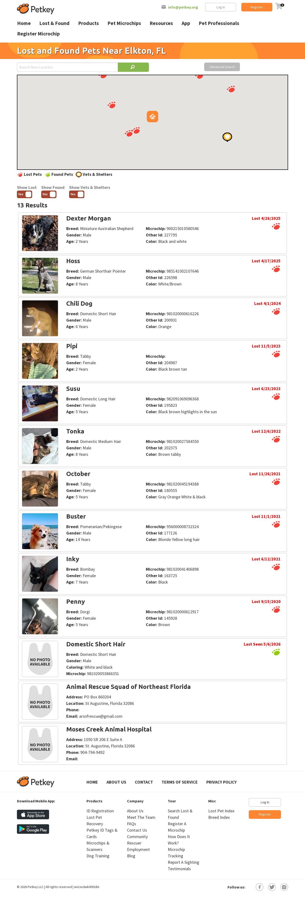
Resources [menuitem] (161, 23)
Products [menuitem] (88, 23)
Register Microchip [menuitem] (38, 33)
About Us (116, 782)
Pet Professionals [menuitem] (219, 23)
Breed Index (219, 817)
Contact (144, 782)
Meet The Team (141, 817)
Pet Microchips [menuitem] (124, 23)
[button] (111, 105)
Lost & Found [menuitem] (54, 23)
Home (92, 782)
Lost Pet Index (221, 811)
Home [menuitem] (24, 23)
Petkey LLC (35, 887)
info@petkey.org (183, 7)
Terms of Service (180, 782)
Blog (131, 856)
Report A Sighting (183, 862)
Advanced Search (222, 67)
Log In (220, 7)
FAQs (131, 823)
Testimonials (179, 868)
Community (137, 836)
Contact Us (137, 830)
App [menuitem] (186, 23)
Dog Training (97, 856)
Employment (138, 849)
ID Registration (100, 811)
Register (257, 7)
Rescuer (134, 843)
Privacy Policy (221, 782)
